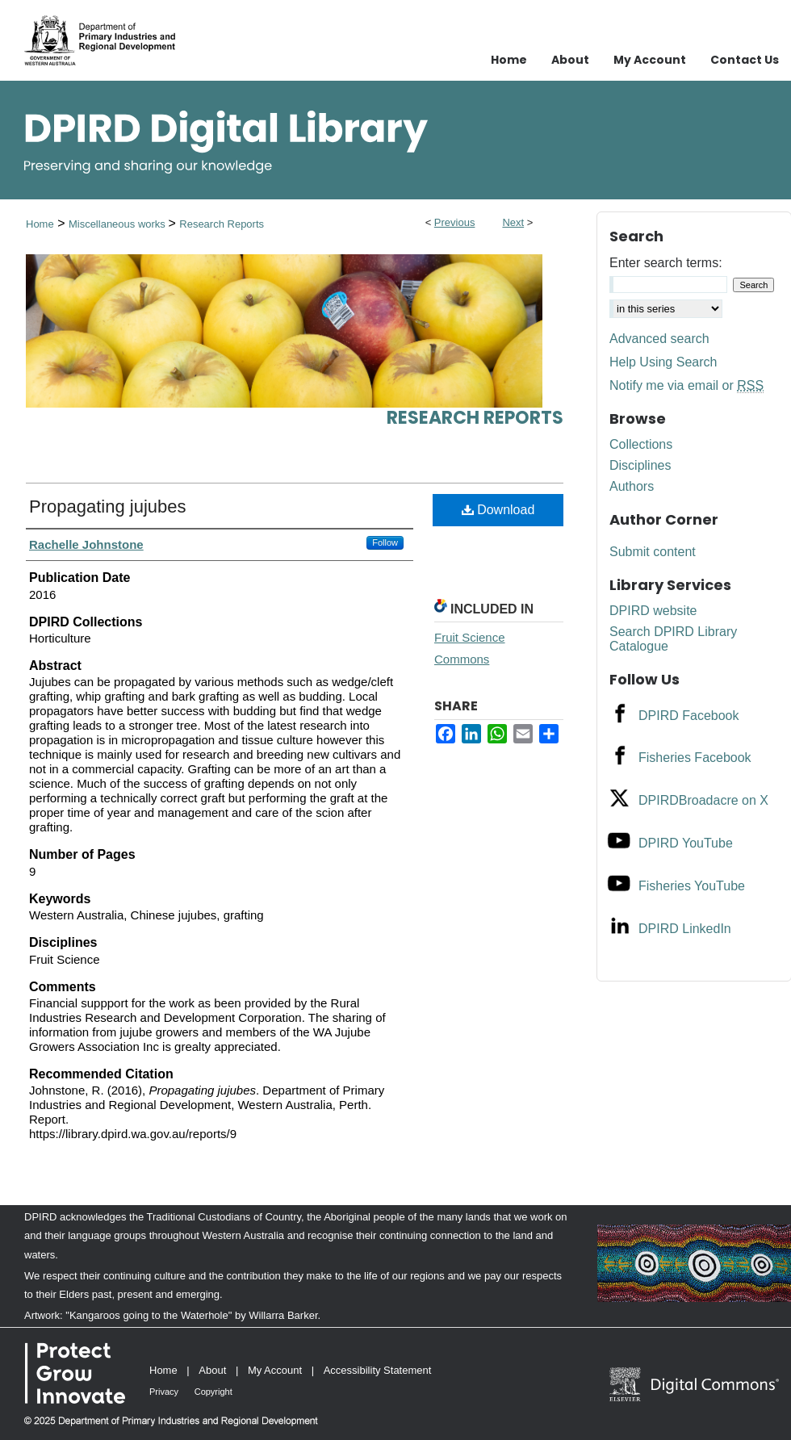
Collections (640, 444)
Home (40, 224)
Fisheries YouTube (691, 886)
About (212, 1370)
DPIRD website (653, 610)
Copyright (213, 1391)
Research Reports (221, 224)
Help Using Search (663, 362)
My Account (275, 1370)
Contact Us (744, 60)
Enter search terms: (665, 263)
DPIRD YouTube (685, 843)
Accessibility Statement (378, 1370)
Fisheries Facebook (694, 757)
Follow (385, 542)
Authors (631, 486)
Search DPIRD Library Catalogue (673, 639)
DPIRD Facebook (688, 715)
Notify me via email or (686, 386)
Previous (454, 222)
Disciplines (640, 465)
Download (498, 510)
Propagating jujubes (107, 506)
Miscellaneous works (119, 224)
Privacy (163, 1391)
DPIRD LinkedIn (684, 929)
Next (513, 222)
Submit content (652, 552)
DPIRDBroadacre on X (703, 800)
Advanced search (659, 338)
